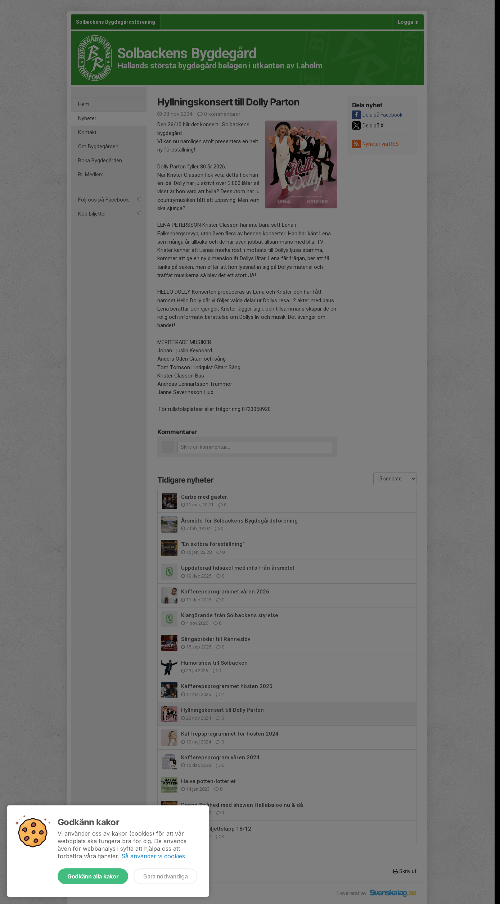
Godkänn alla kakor (92, 876)
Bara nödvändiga (165, 876)
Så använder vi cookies (153, 856)
